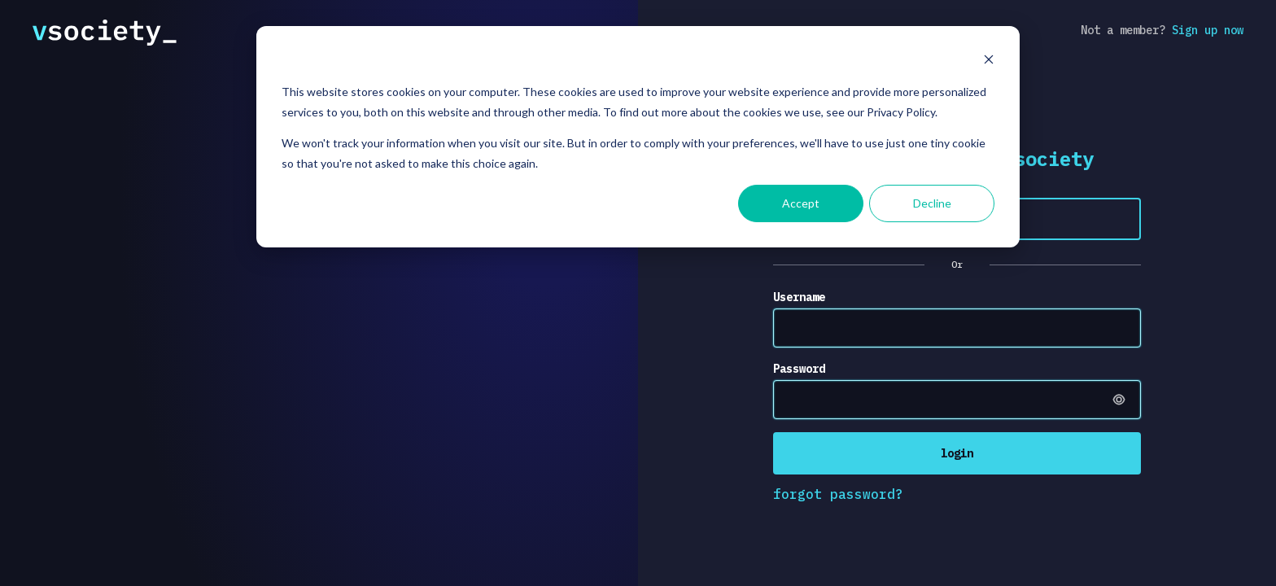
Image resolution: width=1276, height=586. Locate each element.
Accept (800, 203)
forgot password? (838, 494)
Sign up (1207, 30)
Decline (932, 203)
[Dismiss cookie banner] (988, 61)
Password (799, 368)
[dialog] (638, 136)
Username (799, 297)
